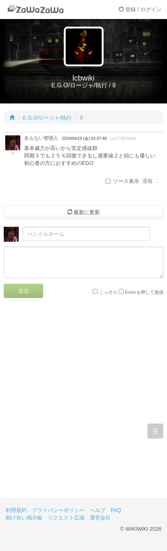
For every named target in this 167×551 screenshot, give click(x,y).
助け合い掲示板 (24, 518)
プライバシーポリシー (58, 510)
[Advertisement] (83, 403)
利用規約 (16, 510)
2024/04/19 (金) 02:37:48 (84, 138)
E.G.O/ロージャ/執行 (47, 118)
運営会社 (100, 518)
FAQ (116, 510)
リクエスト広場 (66, 518)
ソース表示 (122, 181)
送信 (23, 291)
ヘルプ (97, 510)
